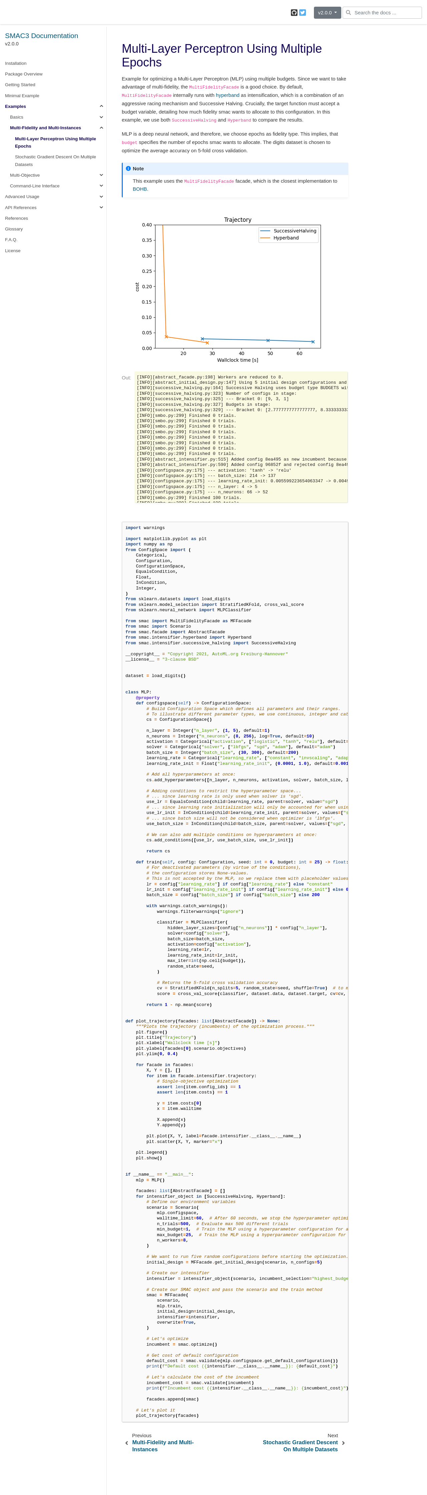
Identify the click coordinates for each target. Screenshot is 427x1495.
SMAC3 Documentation (41, 35)
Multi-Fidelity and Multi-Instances (45, 127)
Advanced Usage (22, 196)
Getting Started (20, 84)
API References (21, 207)
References (16, 218)
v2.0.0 (325, 12)
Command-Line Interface (35, 185)
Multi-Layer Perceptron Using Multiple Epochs (55, 142)
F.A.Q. (11, 239)
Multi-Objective (25, 175)
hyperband (228, 95)
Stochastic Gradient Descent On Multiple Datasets (55, 160)
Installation (16, 63)
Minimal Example (22, 95)
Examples (15, 106)
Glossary (14, 228)
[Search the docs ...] (382, 13)
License (13, 250)
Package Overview (24, 73)
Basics (16, 117)
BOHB (140, 189)
